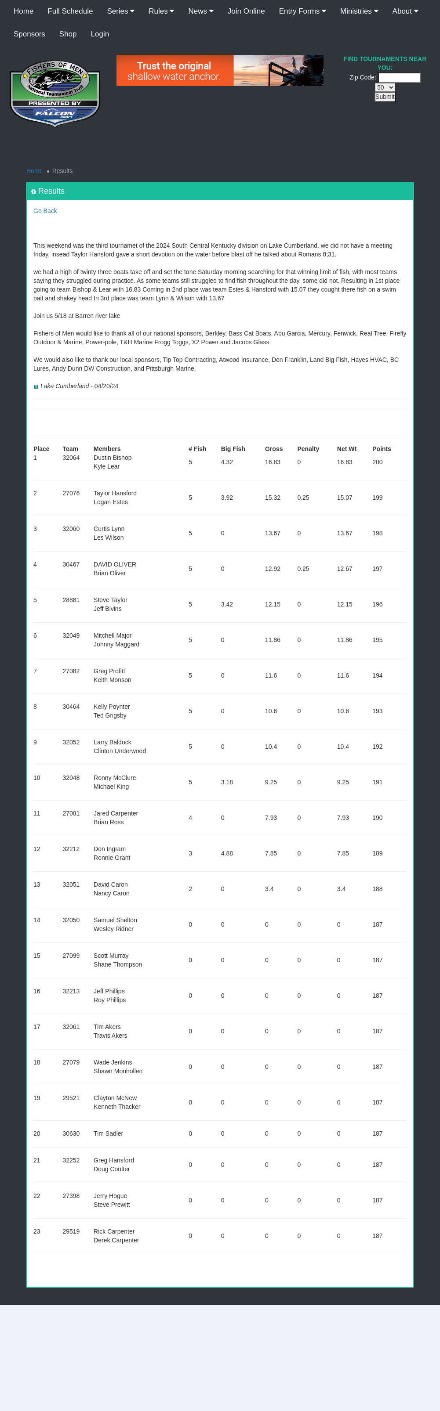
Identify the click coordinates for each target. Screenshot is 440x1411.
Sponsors (29, 34)
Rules (161, 11)
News (200, 11)
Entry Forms (302, 11)
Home (23, 11)
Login (100, 34)
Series (121, 11)
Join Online (246, 11)
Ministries (359, 11)
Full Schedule (70, 11)
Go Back (45, 210)
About (405, 11)
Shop (68, 34)
